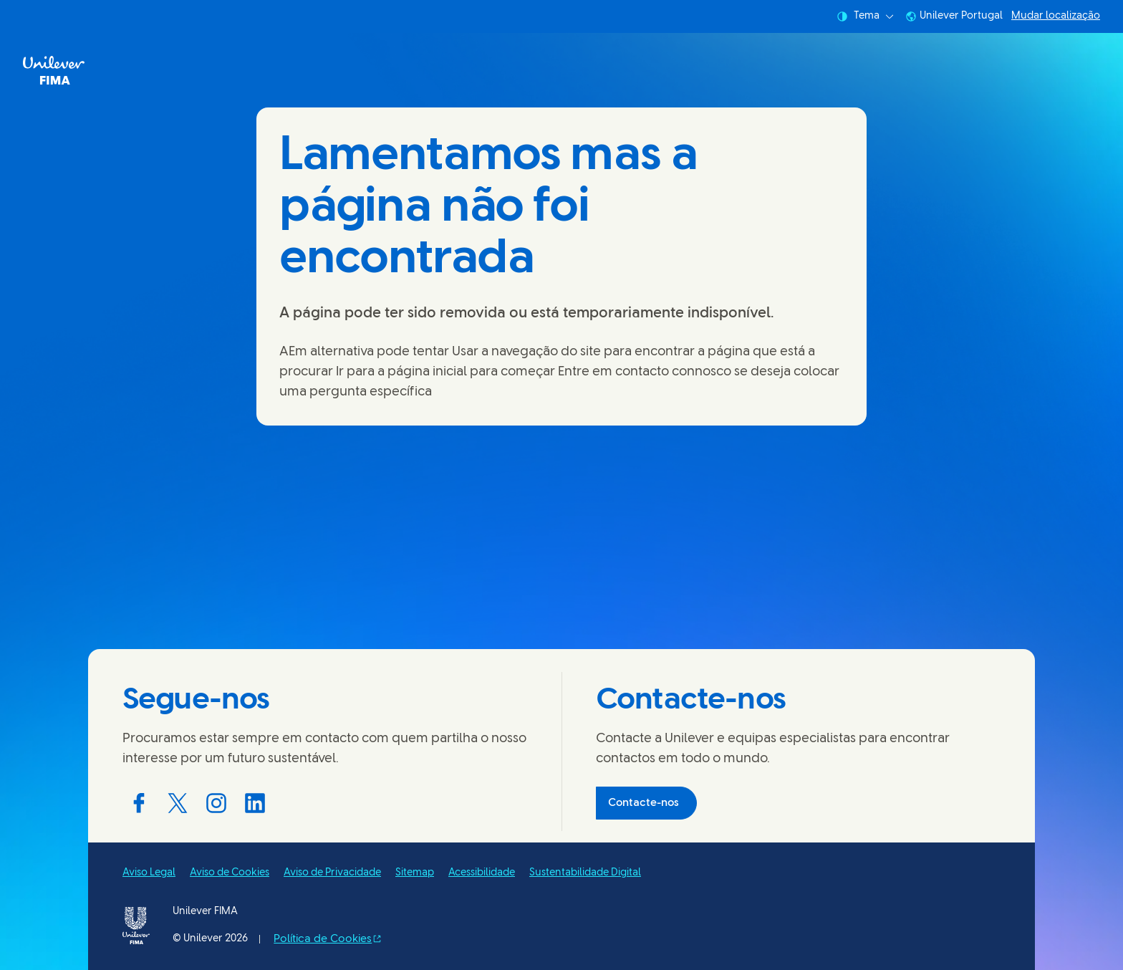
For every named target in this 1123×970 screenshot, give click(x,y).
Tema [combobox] (865, 16)
